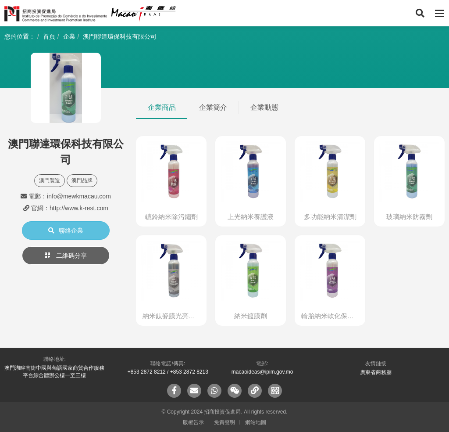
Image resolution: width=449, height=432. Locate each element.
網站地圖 (255, 422)
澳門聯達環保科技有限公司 (120, 36)
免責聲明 (224, 422)
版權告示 (193, 422)
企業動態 (264, 107)
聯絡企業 (65, 230)
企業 (69, 36)
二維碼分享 (66, 255)
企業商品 (162, 107)
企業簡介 (213, 107)
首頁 (49, 36)
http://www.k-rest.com (79, 208)
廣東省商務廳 (376, 372)
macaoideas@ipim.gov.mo (262, 372)
